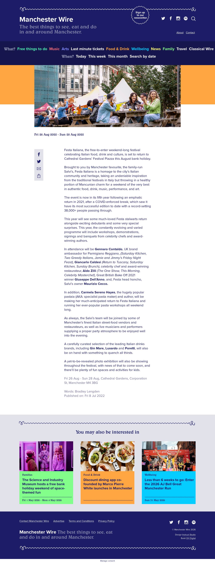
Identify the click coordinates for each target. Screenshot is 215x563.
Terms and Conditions (81, 521)
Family (168, 49)
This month (118, 56)
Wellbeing (140, 49)
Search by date (143, 56)
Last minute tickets (87, 49)
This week (97, 56)
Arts (65, 49)
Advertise (58, 521)
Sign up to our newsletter (140, 15)
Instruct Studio (189, 534)
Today (81, 56)
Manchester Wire (46, 19)
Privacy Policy (106, 521)
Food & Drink (117, 49)
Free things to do (32, 49)
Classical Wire (201, 49)
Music (54, 49)
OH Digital (191, 538)
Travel (181, 49)
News (156, 49)
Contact (190, 32)
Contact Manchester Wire (34, 521)
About (179, 32)
